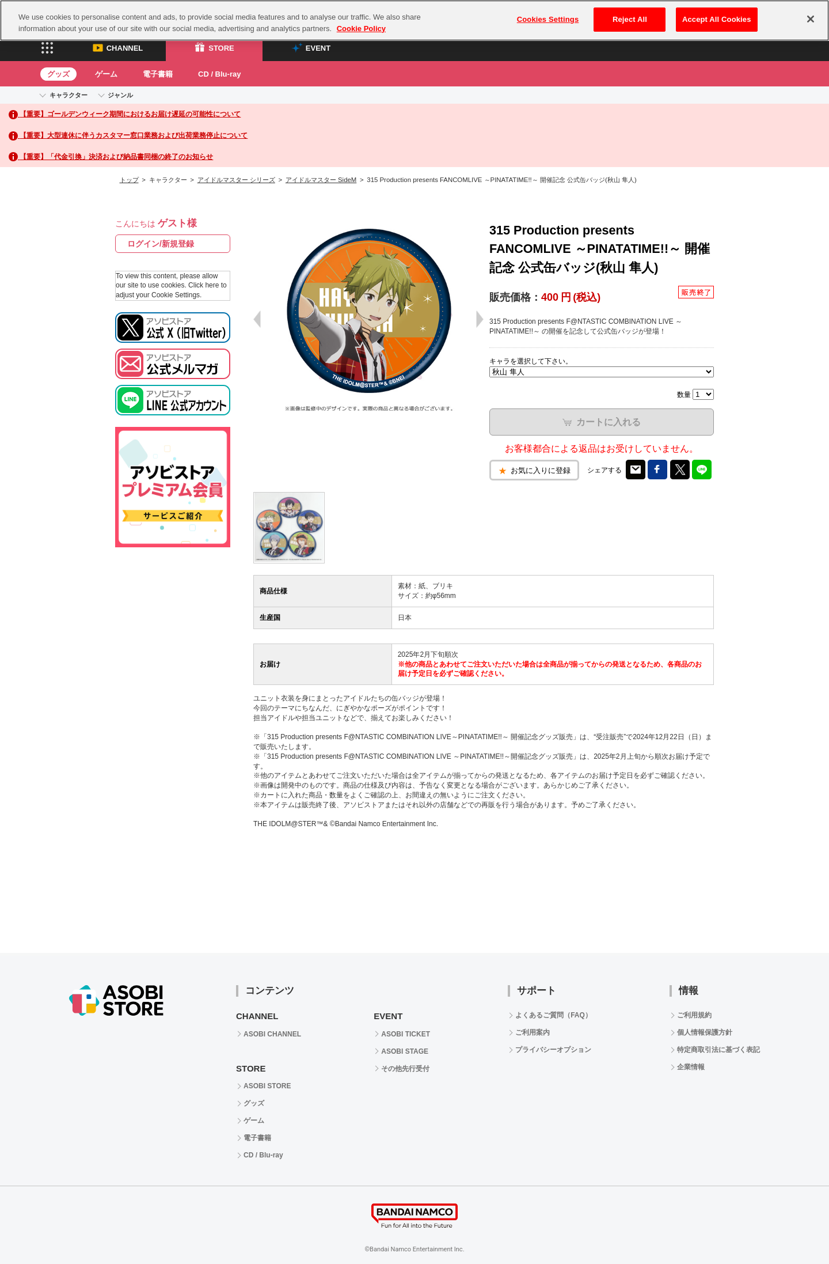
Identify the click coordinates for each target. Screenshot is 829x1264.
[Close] (810, 19)
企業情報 (691, 1067)
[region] (414, 20)
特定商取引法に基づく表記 (718, 1050)
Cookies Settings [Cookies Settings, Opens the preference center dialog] (548, 19)
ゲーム (106, 74)
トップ (129, 179)
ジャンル (120, 95)
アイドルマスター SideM (321, 179)
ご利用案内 (532, 1032)
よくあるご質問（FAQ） (553, 1015)
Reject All (630, 19)
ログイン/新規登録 (160, 243)
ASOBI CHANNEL (272, 1034)
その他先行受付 (405, 1069)
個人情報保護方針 (704, 1032)
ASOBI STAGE (404, 1051)
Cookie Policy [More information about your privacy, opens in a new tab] (361, 28)
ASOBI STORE (267, 1086)
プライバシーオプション (553, 1050)
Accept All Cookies (716, 19)
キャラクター (69, 95)
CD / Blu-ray (219, 74)
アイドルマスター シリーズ (236, 179)
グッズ (58, 74)
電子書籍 (158, 74)
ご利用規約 (694, 1015)
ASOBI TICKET (405, 1034)
